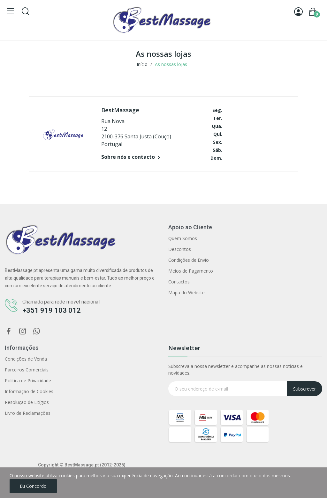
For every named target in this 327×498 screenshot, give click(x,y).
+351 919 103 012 (51, 310)
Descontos (179, 249)
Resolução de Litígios (27, 402)
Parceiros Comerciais (27, 370)
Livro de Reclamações (27, 413)
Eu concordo (33, 486)
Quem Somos (182, 238)
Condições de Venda (26, 359)
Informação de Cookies (29, 391)
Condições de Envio (188, 260)
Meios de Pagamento (190, 271)
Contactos (179, 282)
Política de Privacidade (28, 380)
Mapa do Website (186, 292)
